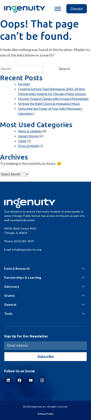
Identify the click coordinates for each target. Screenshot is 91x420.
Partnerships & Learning (22, 277)
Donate (76, 8)
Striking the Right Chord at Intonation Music (49, 103)
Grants (9, 295)
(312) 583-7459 (24, 241)
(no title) (24, 84)
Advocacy (11, 286)
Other (22, 141)
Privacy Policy (45, 413)
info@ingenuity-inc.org (26, 249)
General (10, 304)
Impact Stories (28, 136)
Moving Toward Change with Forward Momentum (53, 99)
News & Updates (30, 131)
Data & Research (17, 268)
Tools (8, 313)
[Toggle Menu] (57, 9)
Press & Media (28, 146)
